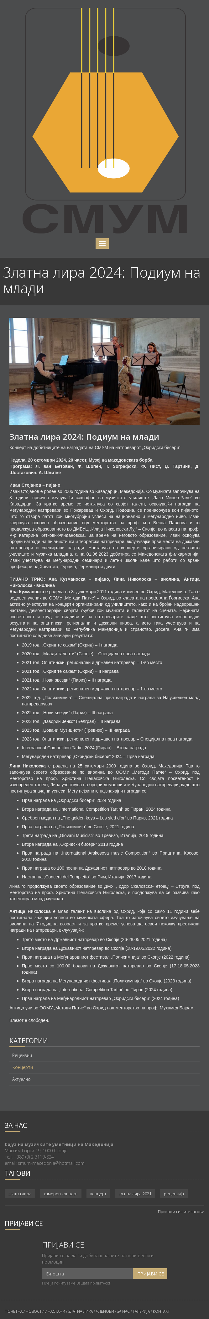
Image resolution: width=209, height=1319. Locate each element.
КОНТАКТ (161, 1311)
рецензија (174, 1193)
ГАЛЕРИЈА (141, 1311)
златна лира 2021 (135, 1193)
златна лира (19, 1193)
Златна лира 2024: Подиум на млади (84, 436)
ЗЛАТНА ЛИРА (80, 1311)
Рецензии (22, 1055)
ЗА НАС (123, 1311)
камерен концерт (61, 1193)
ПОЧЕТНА (14, 1311)
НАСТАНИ (56, 1311)
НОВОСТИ (35, 1311)
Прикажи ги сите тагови (181, 1211)
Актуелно (21, 1079)
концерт (98, 1193)
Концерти (22, 1067)
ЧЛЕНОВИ (105, 1311)
